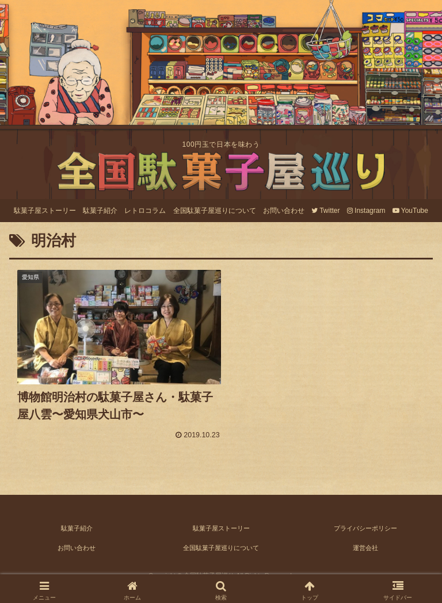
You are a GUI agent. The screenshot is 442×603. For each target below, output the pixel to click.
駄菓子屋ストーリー (221, 521)
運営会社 (365, 540)
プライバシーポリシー (365, 521)
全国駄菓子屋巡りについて (221, 540)
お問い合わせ (77, 540)
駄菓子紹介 (77, 521)
